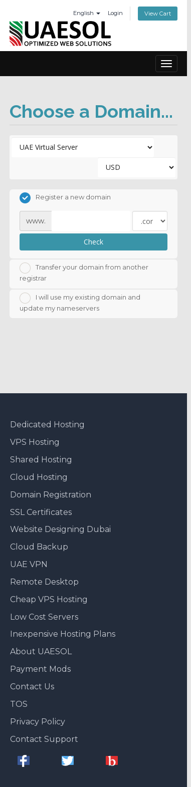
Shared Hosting (41, 459)
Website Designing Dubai (60, 529)
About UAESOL (41, 651)
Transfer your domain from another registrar (84, 272)
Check (93, 241)
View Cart (157, 13)
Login (115, 13)
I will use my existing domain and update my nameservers (80, 302)
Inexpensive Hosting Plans (62, 634)
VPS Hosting (35, 442)
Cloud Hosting (39, 477)
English (86, 13)
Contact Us (32, 686)
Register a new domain (65, 197)
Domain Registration (50, 494)
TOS (19, 704)
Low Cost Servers (44, 617)
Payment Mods (40, 669)
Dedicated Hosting (47, 424)
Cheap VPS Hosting (49, 599)
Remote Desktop (44, 582)
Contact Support (44, 739)
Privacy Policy (37, 721)
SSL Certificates (41, 512)
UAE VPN (29, 564)
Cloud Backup (39, 547)
